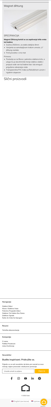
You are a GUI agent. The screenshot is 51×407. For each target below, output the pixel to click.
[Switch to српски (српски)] (35, 401)
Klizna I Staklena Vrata (10, 309)
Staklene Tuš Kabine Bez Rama (13, 313)
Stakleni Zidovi (7, 306)
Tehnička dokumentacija (10, 330)
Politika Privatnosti (8, 344)
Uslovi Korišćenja (8, 346)
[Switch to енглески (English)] (20, 401)
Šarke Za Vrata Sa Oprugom (12, 318)
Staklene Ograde (8, 316)
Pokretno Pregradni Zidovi (11, 311)
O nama (5, 341)
